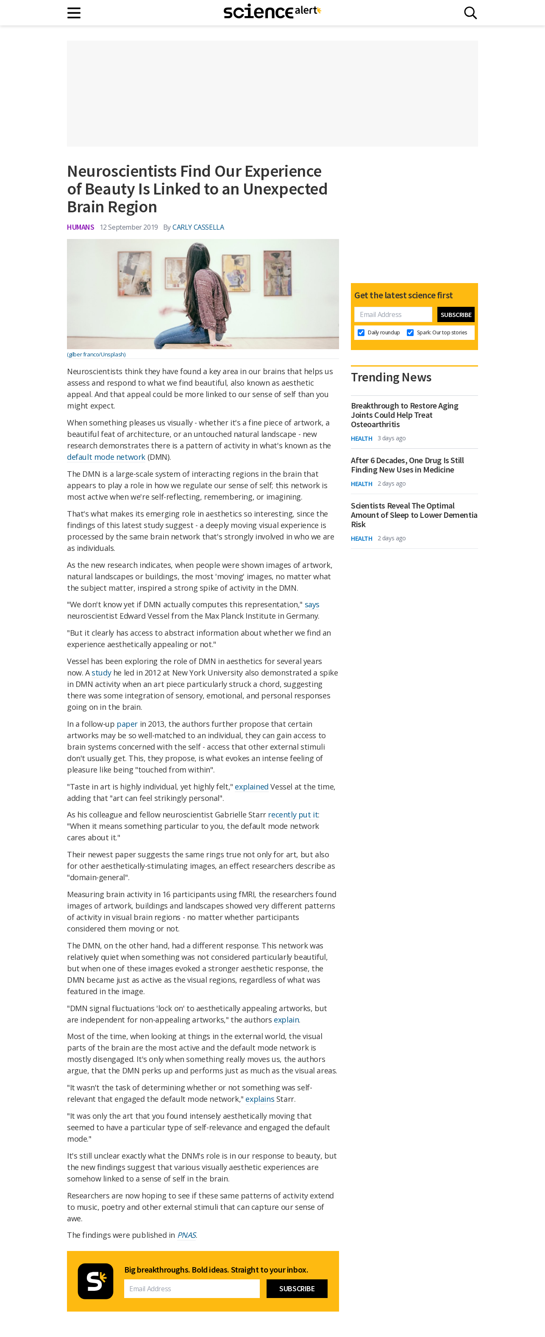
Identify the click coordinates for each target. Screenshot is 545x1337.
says (312, 604)
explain (286, 1020)
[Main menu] (74, 13)
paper (127, 724)
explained (251, 786)
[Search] (470, 13)
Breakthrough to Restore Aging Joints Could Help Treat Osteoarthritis (404, 415)
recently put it (293, 814)
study (101, 672)
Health (362, 438)
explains (259, 1099)
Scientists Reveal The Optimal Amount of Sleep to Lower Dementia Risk (414, 515)
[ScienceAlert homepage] (272, 12)
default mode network (106, 457)
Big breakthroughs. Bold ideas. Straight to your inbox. (216, 1269)
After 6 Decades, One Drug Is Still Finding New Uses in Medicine (407, 465)
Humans (81, 227)
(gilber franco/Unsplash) (96, 354)
